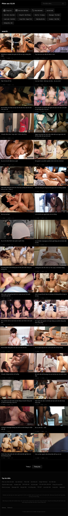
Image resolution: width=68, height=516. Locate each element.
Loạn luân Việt (47, 487)
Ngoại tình (62, 487)
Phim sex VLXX (8, 4)
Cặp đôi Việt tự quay (7, 484)
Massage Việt (15, 487)
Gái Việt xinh (34, 482)
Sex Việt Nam (18, 482)
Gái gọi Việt (23, 487)
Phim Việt (26, 482)
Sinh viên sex (25, 484)
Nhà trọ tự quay (6, 487)
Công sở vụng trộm (57, 484)
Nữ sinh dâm (34, 484)
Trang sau (37, 466)
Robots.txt (9, 507)
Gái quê (40, 487)
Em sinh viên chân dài (45, 484)
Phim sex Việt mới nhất (8, 482)
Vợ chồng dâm (32, 487)
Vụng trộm (55, 487)
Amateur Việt (17, 484)
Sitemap (4, 507)
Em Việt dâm (52, 482)
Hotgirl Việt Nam (43, 482)
